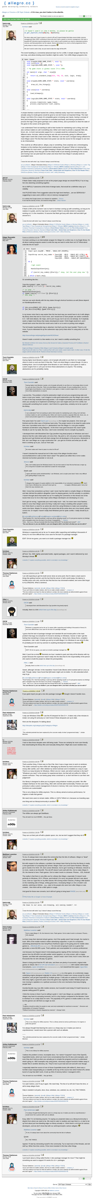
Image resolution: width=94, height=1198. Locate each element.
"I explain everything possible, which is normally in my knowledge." (48, 560)
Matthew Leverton (30, 930)
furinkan (25, 27)
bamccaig (27, 410)
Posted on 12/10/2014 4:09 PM (31, 761)
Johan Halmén (61, 200)
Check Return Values (55, 168)
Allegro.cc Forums (8, 12)
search (68, 7)
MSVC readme (64, 166)
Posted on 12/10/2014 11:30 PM (31, 1015)
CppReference (34, 516)
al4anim (27, 164)
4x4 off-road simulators (47, 965)
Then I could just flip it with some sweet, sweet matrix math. (56, 350)
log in (77, 7)
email (43, 588)
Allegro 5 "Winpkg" (53, 166)
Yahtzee (65, 520)
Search (36, 1188)
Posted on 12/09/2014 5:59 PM (31, 529)
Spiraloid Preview (68, 343)
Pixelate (42, 516)
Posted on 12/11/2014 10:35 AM (31, 1155)
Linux (26, 172)
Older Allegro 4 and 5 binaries (49, 348)
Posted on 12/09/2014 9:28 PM (31, 573)
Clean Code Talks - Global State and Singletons (56, 170)
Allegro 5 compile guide (66, 348)
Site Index (30, 1188)
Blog (77, 166)
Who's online (62, 516)
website (37, 588)
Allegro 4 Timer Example (29, 166)
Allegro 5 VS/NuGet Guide (56, 164)
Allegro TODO (60, 588)
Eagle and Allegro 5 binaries (31, 348)
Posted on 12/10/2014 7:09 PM (31, 832)
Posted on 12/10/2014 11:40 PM (31, 1044)
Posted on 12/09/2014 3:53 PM (31, 237)
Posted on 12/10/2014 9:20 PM (31, 854)
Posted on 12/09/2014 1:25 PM (31, 178)
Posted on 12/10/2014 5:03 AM (31, 599)
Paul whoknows (29, 1110)
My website (26, 516)
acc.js (22, 164)
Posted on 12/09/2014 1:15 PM (29, 23)
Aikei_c (26, 663)
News (40, 1188)
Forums (45, 1188)
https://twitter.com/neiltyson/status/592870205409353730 (51, 594)
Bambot (72, 166)
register (73, 7)
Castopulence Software (41, 168)
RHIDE (72, 891)
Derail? (66, 168)
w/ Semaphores (41, 166)
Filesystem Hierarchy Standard (31, 170)
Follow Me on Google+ (34, 897)
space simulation (38, 967)
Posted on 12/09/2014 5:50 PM (31, 379)
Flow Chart (79, 168)
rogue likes (84, 967)
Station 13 (48, 973)
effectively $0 (35, 946)
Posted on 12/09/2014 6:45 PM (31, 551)
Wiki (49, 1188)
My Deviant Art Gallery (55, 343)
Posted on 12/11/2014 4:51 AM (31, 1106)
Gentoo (40, 172)
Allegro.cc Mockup (70, 164)
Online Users (55, 1188)
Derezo (61, 198)
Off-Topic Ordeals (23, 12)
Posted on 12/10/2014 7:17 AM (31, 621)
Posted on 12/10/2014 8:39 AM (31, 712)
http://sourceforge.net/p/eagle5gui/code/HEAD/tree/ (41, 335)
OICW (26, 603)
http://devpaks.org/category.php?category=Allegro (40, 725)
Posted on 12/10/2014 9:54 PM (31, 902)
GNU (22, 172)
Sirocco (26, 462)
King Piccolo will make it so (31, 350)
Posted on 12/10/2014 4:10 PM (31, 810)
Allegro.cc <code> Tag (83, 164)
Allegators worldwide (51, 516)
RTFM (24, 897)
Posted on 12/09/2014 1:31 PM (31, 206)
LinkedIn (25, 560)
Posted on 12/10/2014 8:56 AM (31, 740)
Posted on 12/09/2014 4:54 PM (31, 357)
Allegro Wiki (50, 588)
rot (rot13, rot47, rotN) (50, 172)
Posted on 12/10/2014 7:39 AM (31, 691)
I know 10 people (47, 897)
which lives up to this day (48, 610)
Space (28, 973)
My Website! (26, 343)
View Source (62, 1188)
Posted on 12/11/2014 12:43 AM (31, 1081)
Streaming (62, 172)
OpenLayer (45, 421)
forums (58, 7)
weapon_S (70, 590)
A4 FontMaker (78, 343)
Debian (30, 172)
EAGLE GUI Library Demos (39, 343)
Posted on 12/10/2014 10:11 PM (31, 927)
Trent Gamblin (29, 382)
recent (63, 7)
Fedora (35, 172)
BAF (79, 522)
